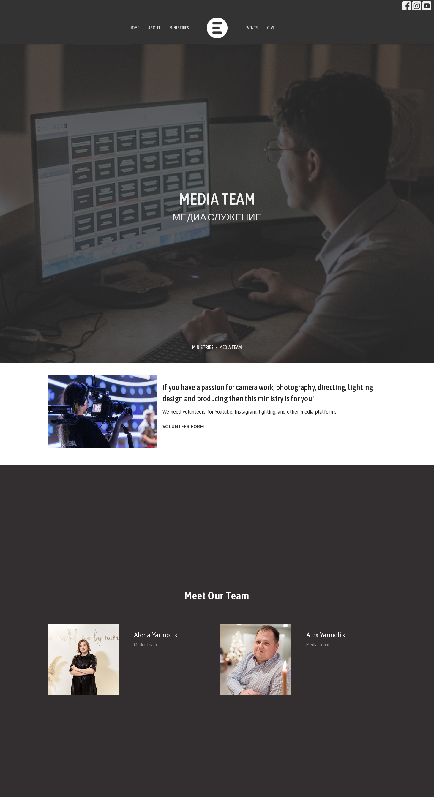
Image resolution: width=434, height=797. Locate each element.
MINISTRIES (179, 27)
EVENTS (251, 27)
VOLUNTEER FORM (183, 426)
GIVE (270, 27)
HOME (134, 27)
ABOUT (154, 27)
